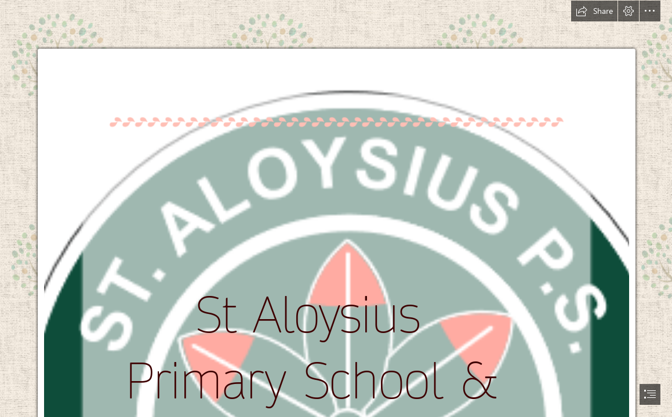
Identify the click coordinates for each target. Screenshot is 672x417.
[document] (336, 208)
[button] (594, 11)
